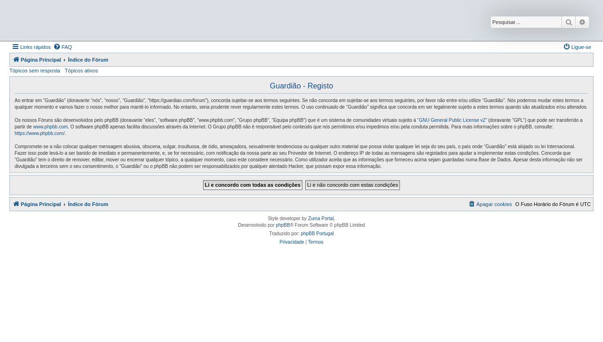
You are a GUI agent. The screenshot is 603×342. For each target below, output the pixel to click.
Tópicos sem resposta (34, 70)
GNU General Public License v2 (452, 120)
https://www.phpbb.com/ (40, 133)
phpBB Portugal (317, 233)
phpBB (283, 225)
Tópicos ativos (81, 70)
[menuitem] (62, 47)
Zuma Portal (321, 218)
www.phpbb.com (50, 126)
